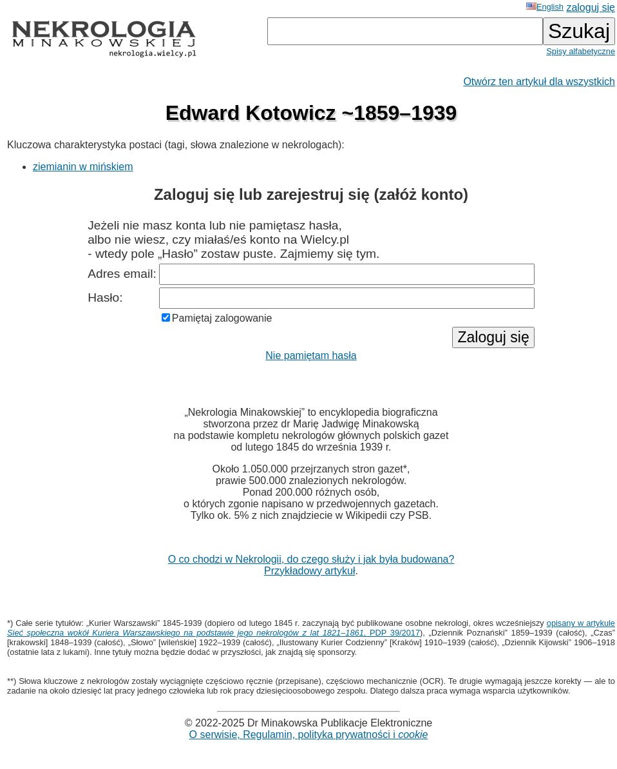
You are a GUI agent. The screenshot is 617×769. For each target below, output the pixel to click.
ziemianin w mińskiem (83, 166)
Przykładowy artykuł (309, 570)
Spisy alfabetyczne (580, 51)
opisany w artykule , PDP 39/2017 (311, 628)
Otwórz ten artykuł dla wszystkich (539, 81)
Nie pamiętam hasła (310, 355)
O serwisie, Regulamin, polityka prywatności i (308, 734)
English (545, 7)
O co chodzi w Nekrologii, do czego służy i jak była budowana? (311, 559)
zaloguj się (590, 7)
